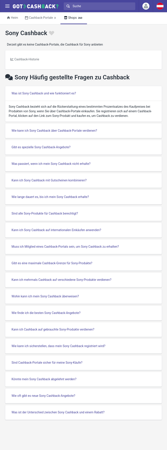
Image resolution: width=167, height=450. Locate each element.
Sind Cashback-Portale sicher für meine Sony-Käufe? (47, 362)
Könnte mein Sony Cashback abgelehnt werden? (44, 379)
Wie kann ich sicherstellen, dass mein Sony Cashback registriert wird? (58, 346)
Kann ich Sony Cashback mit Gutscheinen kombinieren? (49, 180)
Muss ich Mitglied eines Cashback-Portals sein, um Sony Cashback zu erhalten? (65, 246)
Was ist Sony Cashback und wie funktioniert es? (44, 93)
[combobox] (98, 6)
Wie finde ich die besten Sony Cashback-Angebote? (46, 313)
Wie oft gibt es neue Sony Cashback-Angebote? (43, 395)
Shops (74, 18)
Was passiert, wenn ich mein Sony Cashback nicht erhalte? (51, 163)
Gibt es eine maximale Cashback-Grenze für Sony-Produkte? (52, 263)
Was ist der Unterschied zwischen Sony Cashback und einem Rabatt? (58, 412)
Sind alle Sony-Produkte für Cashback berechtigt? (45, 213)
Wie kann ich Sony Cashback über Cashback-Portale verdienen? (54, 130)
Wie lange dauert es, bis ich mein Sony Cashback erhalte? (50, 197)
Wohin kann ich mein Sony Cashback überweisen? (45, 296)
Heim (12, 17)
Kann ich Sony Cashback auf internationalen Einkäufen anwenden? (56, 230)
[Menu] (7, 6)
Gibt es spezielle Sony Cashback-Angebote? (41, 147)
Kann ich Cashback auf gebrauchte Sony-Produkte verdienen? (53, 329)
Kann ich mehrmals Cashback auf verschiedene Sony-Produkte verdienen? (61, 279)
